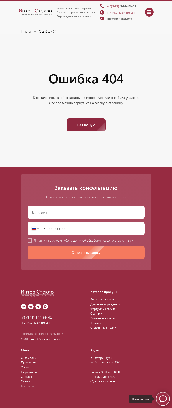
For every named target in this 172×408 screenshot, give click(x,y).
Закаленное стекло (103, 318)
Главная (26, 31)
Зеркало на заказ (102, 299)
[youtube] (31, 306)
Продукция (28, 362)
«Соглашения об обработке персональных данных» (98, 240)
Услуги (25, 367)
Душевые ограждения (105, 304)
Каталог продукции (105, 292)
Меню (26, 350)
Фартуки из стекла (102, 309)
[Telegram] (38, 306)
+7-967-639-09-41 (35, 322)
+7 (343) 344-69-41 (36, 317)
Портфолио (29, 372)
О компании (29, 358)
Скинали (96, 313)
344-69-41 (121, 6)
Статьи (25, 381)
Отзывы (26, 377)
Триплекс (96, 323)
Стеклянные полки (103, 327)
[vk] (23, 306)
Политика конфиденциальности (42, 334)
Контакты (27, 386)
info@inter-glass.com (119, 18)
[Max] (45, 306)
